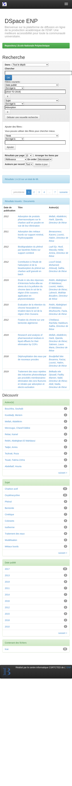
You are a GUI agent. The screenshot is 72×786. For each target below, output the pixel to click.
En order (32, 159)
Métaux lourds (12, 546)
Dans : (8, 64)
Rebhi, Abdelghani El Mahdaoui (20, 440)
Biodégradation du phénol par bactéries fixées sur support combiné (30, 249)
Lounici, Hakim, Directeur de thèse (58, 237)
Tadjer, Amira (11, 447)
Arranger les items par (46, 155)
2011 (7, 588)
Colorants (9, 521)
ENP (69, 667)
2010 (7, 626)
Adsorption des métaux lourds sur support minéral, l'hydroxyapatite (31, 234)
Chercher (9, 68)
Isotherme (9, 527)
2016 (7, 601)
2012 (7, 607)
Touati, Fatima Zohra (15, 460)
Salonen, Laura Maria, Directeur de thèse (58, 347)
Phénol (8, 501)
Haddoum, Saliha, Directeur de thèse (58, 326)
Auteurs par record (14, 164)
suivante (64, 192)
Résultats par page (14, 155)
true (7, 649)
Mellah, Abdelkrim (57, 216)
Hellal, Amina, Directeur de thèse (58, 253)
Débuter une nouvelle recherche (22, 117)
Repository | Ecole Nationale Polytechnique (27, 45)
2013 (7, 575)
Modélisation (11, 540)
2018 (7, 620)
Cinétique (9, 514)
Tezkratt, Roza (12, 453)
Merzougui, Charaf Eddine (17, 428)
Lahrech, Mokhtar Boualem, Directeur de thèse (58, 295)
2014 (7, 594)
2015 (7, 614)
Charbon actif (11, 489)
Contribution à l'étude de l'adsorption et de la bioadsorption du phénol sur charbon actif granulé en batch (31, 268)
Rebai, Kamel (11, 434)
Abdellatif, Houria (13, 466)
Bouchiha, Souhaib (14, 408)
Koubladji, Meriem (13, 415)
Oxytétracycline (12, 495)
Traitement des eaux (15, 533)
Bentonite (9, 508)
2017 (7, 569)
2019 (7, 582)
